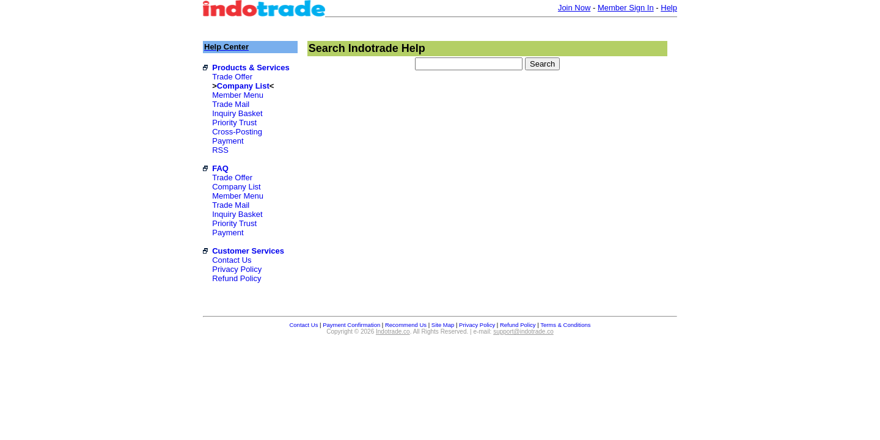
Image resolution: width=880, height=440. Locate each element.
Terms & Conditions (565, 324)
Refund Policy (236, 278)
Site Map (443, 324)
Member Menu (237, 95)
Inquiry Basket (237, 113)
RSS (220, 150)
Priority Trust (234, 122)
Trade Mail (230, 104)
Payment (227, 140)
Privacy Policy (237, 269)
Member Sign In (626, 7)
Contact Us (231, 260)
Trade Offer (232, 76)
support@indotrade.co (523, 331)
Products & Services (250, 67)
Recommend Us (406, 324)
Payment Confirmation (351, 324)
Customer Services (248, 250)
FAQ (220, 168)
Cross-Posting (237, 131)
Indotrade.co (393, 331)
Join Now (574, 7)
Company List (243, 85)
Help (669, 7)
